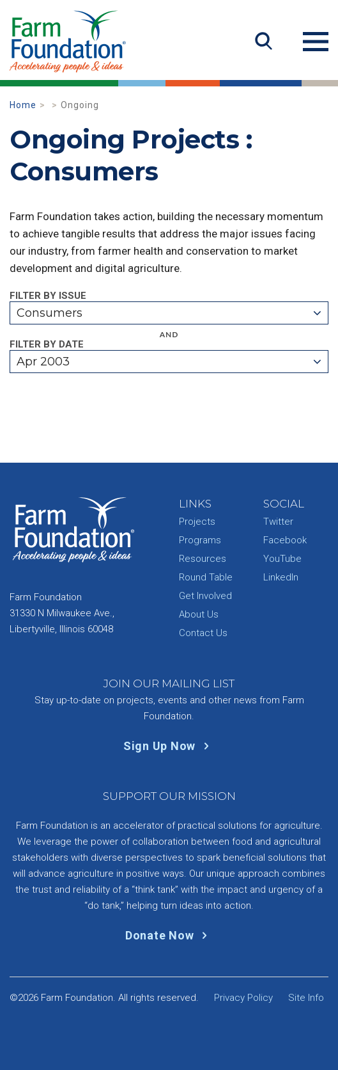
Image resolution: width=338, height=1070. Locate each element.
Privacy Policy (243, 997)
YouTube (282, 558)
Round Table (206, 577)
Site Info (306, 997)
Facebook (285, 540)
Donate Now (169, 935)
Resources (202, 558)
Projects (197, 521)
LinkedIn (280, 577)
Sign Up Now (169, 746)
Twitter (278, 521)
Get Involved (205, 596)
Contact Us (203, 633)
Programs (200, 540)
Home (23, 105)
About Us (199, 614)
